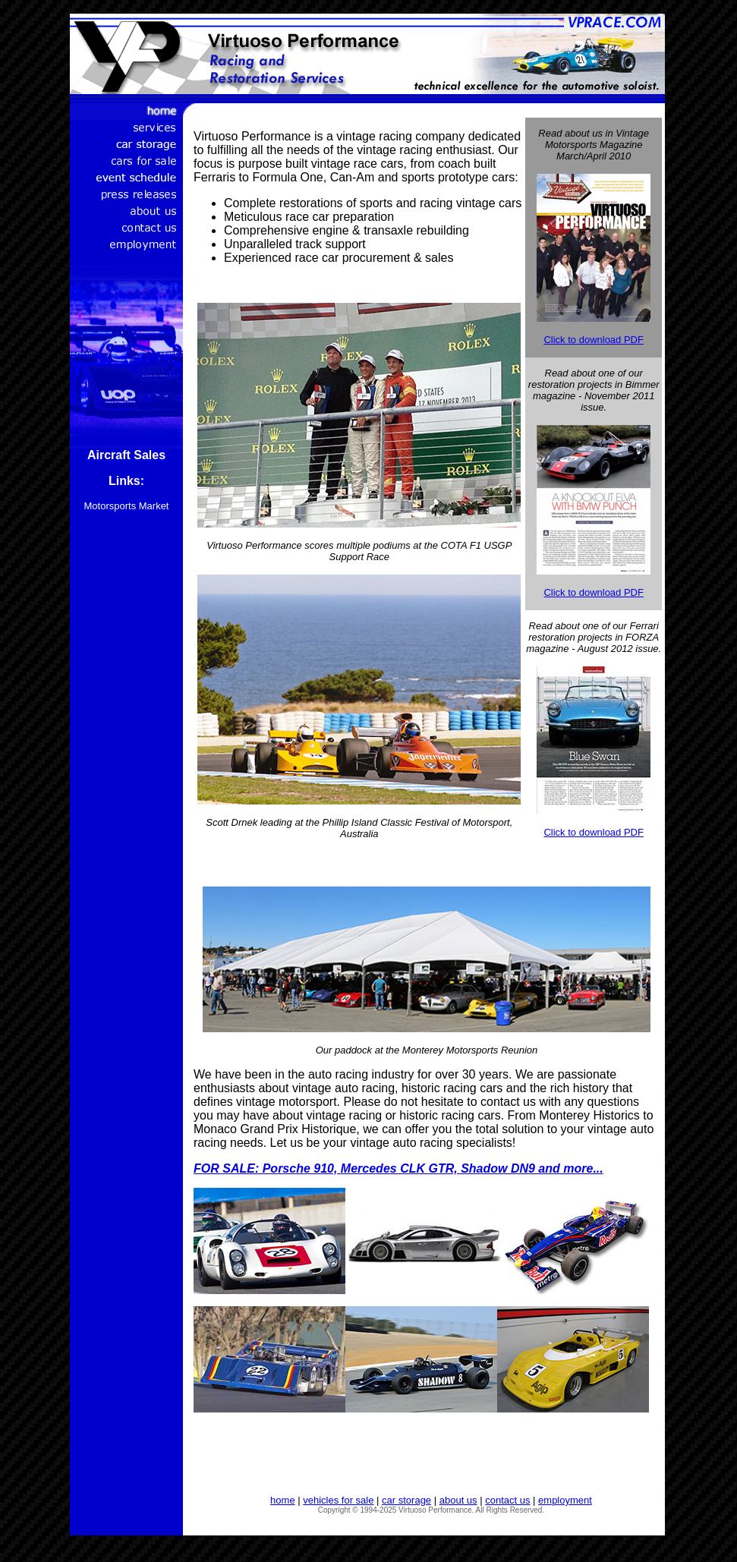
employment (565, 1500)
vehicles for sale (338, 1500)
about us (458, 1500)
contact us (507, 1500)
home (282, 1500)
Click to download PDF (593, 339)
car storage (406, 1500)
